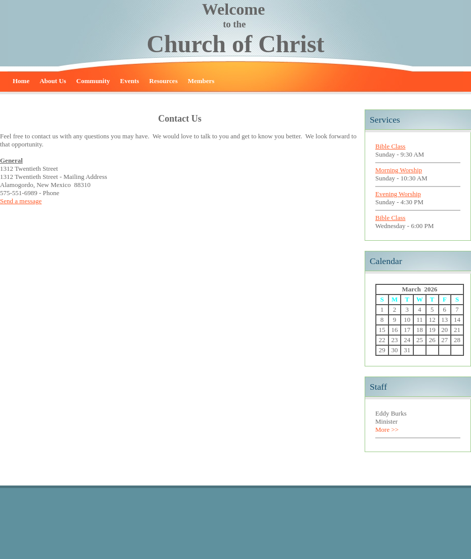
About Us (53, 81)
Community (93, 81)
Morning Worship (398, 170)
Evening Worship (398, 194)
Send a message (21, 201)
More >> (387, 429)
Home (21, 81)
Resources (163, 81)
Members (201, 81)
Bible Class (390, 146)
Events (129, 81)
